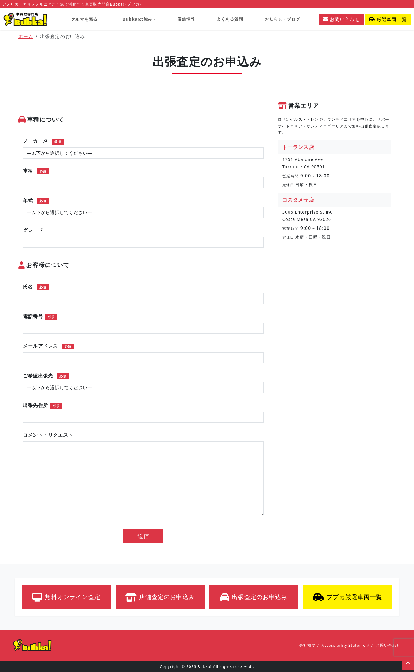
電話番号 (40, 316)
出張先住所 (42, 405)
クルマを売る (84, 19)
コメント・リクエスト (48, 435)
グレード (33, 230)
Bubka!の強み (137, 19)
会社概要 (307, 645)
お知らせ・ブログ (282, 19)
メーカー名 (43, 141)
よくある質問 (230, 19)
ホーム (25, 36)
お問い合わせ (341, 19)
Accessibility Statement (346, 645)
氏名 (36, 286)
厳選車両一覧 (388, 19)
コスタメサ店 (298, 199)
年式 (36, 200)
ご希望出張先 (46, 375)
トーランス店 (298, 147)
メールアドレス (48, 346)
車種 (36, 171)
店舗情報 (186, 19)
